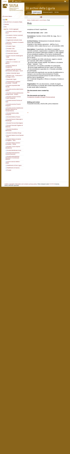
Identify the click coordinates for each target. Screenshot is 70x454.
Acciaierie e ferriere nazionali (15, 35)
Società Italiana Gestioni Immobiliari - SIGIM (12, 143)
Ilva (6, 19)
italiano (16, 1)
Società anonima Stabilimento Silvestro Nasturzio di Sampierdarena (14, 109)
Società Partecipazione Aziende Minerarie (12, 153)
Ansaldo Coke (11, 48)
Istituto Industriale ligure (13, 73)
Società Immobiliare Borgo (14, 133)
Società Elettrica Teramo (13, 117)
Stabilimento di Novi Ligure (14, 165)
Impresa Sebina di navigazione (11, 66)
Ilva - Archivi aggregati (12, 29)
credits (6, 184)
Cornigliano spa (11, 59)
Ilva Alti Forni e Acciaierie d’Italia (13, 22)
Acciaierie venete (11, 37)
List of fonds (43, 20)
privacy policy (33, 184)
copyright (11, 184)
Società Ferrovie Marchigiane (15, 123)
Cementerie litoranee (12, 53)
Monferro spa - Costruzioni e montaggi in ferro (13, 76)
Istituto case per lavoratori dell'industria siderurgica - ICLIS (14, 70)
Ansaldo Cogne (11, 46)
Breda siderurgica (11, 51)
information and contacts (21, 184)
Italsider (7, 24)
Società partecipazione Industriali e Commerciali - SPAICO (12, 158)
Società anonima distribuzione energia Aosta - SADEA (14, 93)
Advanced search (48, 12)
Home (29, 12)
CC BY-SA (52, 184)
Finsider (9, 170)
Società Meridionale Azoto (14, 150)
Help (35, 13)
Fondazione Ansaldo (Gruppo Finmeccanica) (41, 97)
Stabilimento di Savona (13, 167)
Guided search (35, 20)
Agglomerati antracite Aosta (14, 40)
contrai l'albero (8, 16)
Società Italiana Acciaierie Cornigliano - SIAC (13, 139)
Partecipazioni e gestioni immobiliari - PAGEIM (12, 82)
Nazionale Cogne (11, 79)
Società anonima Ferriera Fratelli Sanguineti (13, 97)
